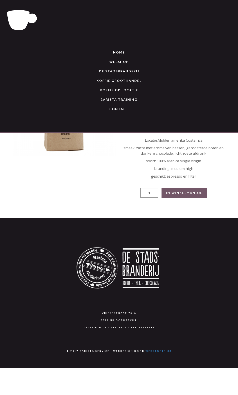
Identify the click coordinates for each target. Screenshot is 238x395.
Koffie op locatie (119, 90)
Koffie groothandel (119, 81)
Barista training (119, 99)
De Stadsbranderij (119, 71)
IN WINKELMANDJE (184, 193)
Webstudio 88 (158, 351)
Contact (119, 109)
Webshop (119, 62)
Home (119, 52)
